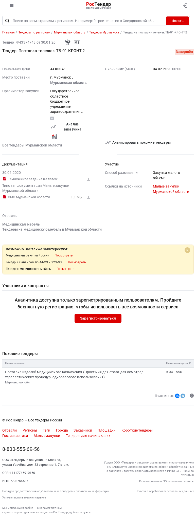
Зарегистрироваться (98, 318)
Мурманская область (68, 83)
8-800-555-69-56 (21, 449)
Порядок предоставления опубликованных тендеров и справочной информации (55, 491)
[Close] (187, 250)
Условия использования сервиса (24, 497)
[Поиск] (7, 21)
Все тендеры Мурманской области (32, 145)
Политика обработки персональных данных (165, 491)
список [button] (189, 481)
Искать (177, 21)
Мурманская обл (17, 382)
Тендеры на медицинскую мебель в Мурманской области (52, 229)
